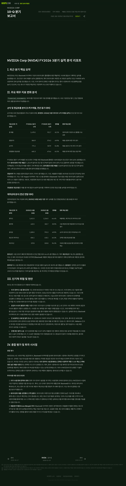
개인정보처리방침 (67, 476)
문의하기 (76, 476)
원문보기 (77, 16)
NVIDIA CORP (13, 8)
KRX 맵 (17, 3)
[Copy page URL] (84, 16)
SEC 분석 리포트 (24, 3)
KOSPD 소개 (50, 476)
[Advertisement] (46, 39)
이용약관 (58, 476)
